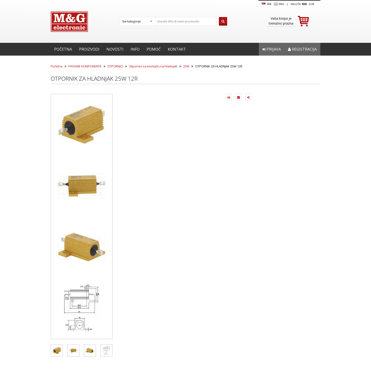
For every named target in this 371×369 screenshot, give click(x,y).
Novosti (115, 49)
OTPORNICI (115, 66)
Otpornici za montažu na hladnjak (153, 66)
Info (135, 49)
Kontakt (177, 49)
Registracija (302, 49)
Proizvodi (89, 49)
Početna (63, 49)
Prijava (271, 49)
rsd (304, 4)
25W (186, 66)
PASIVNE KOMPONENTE (85, 66)
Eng (279, 4)
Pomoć (154, 49)
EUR (311, 4)
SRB (266, 4)
